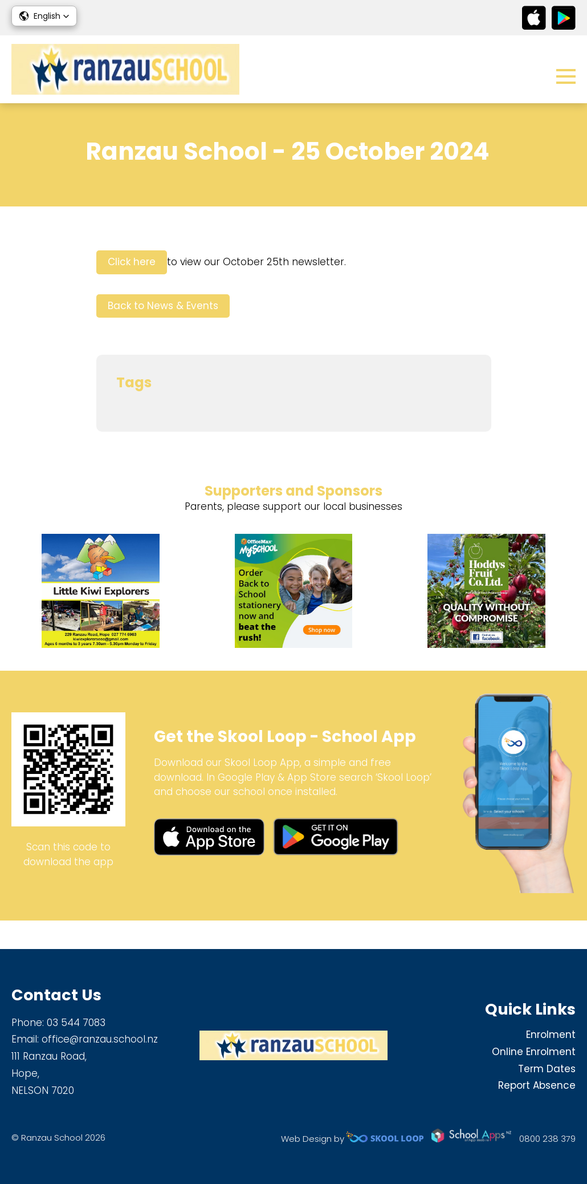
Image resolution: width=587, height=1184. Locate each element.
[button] (44, 16)
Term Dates (547, 1069)
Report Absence (537, 1085)
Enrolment (551, 1034)
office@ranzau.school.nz (100, 1039)
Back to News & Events (163, 334)
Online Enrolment (534, 1052)
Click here (132, 291)
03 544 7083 (76, 1022)
